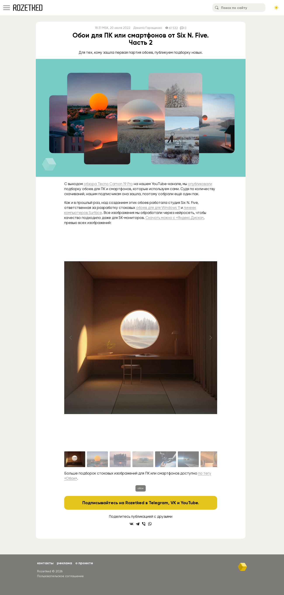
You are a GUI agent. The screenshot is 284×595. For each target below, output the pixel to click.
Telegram (158, 502)
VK (173, 502)
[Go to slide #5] (165, 459)
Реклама (64, 563)
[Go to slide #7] (211, 459)
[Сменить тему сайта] (276, 7)
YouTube (189, 502)
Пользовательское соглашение (60, 576)
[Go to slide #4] (142, 459)
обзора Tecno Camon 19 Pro (108, 184)
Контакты (45, 563)
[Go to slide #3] (120, 459)
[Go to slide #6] (188, 459)
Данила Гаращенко (147, 27)
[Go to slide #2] (97, 459)
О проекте (84, 563)
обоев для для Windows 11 (158, 207)
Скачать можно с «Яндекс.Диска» (174, 217)
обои (141, 488)
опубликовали (200, 184)
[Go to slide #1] (74, 459)
